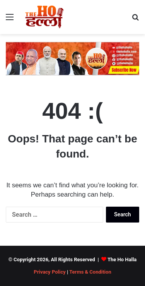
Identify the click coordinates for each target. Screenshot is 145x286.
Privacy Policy (49, 272)
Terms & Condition (90, 272)
